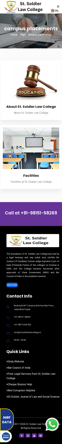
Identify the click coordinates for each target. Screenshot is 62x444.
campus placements (39, 34)
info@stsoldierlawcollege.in (27, 332)
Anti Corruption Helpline (20, 390)
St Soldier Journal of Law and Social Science (33, 396)
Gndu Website (15, 361)
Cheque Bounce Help (19, 384)
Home (14, 34)
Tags (23, 34)
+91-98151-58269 (39, 213)
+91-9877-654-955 (22, 324)
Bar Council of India (18, 367)
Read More (12, 285)
